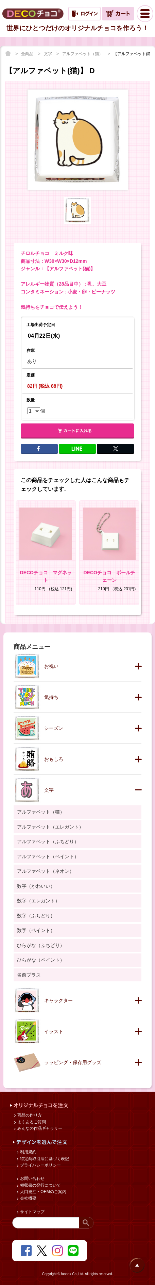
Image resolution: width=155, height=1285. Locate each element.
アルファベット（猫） (83, 53)
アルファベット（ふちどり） (48, 841)
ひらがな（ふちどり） (41, 945)
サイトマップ (32, 1211)
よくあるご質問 (31, 1122)
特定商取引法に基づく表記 (44, 1158)
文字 (48, 53)
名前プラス (29, 975)
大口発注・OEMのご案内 (42, 1191)
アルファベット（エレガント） (50, 827)
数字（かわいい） (36, 886)
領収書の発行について (40, 1185)
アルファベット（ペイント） (48, 856)
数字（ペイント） (36, 930)
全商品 (27, 53)
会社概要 (27, 1198)
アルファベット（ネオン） (45, 871)
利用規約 (27, 1152)
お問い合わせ (32, 1178)
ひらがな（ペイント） (41, 960)
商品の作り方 (29, 1115)
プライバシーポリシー (40, 1165)
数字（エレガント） (38, 900)
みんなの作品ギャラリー (39, 1128)
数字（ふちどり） (36, 915)
